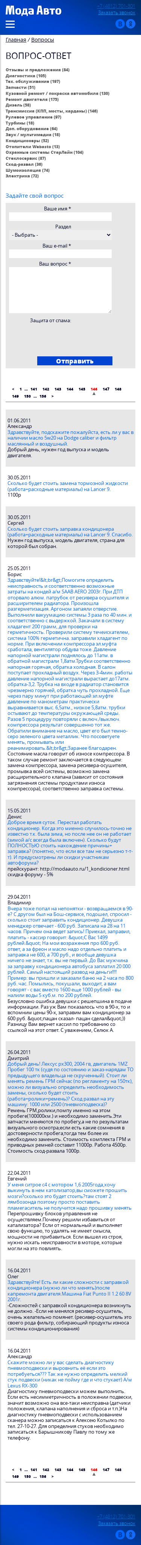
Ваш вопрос (55, 264)
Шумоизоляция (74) (28, 170)
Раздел (63, 227)
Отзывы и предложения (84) (38, 69)
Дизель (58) (18, 105)
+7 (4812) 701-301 (116, 6)
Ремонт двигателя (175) (32, 99)
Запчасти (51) (20, 87)
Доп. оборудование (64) (32, 128)
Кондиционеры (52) (27, 140)
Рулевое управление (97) (33, 117)
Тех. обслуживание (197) (33, 81)
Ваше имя (57, 209)
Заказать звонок (116, 12)
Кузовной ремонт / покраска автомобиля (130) (57, 93)
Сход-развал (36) (24, 164)
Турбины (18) (20, 123)
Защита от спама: (50, 320)
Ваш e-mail (56, 246)
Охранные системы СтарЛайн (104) (44, 152)
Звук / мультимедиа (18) (33, 134)
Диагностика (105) (26, 75)
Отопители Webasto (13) (33, 146)
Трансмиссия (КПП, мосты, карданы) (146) (52, 111)
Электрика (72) (22, 176)
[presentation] (66, 338)
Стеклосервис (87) (26, 158)
